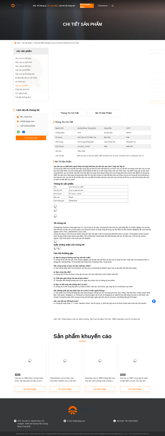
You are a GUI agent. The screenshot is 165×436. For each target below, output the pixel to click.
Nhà (34, 6)
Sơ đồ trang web (22, 434)
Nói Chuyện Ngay (85, 6)
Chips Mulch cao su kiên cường (75, 319)
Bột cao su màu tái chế (100, 319)
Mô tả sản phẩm (103, 113)
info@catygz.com (27, 121)
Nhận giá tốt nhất (114, 102)
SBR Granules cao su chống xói (126, 319)
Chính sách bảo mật (37, 434)
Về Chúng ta (41, 6)
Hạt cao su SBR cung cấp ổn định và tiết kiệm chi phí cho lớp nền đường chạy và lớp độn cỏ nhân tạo (134, 379)
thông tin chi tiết (70, 113)
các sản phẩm (52, 6)
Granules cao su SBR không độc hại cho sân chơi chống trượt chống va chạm (100, 379)
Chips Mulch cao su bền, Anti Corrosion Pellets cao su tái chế (63, 379)
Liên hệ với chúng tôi (67, 6)
